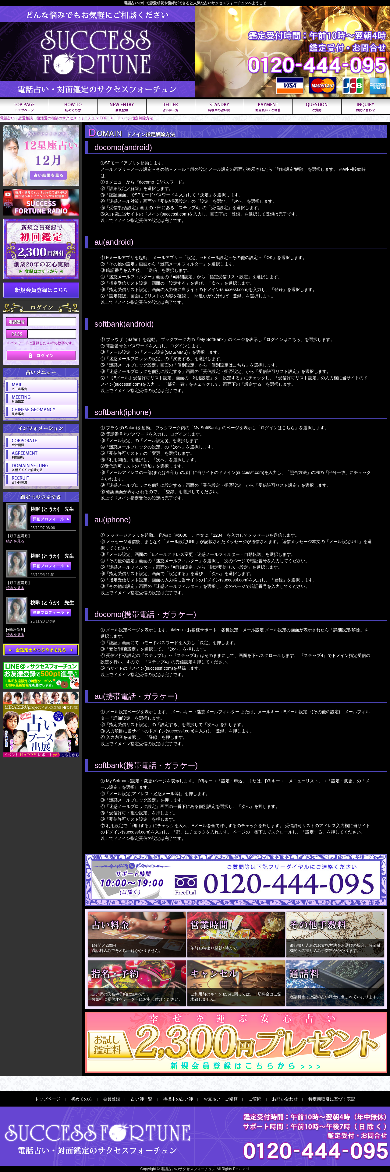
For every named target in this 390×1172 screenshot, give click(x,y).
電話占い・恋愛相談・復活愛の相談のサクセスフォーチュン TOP (53, 118)
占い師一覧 (141, 1099)
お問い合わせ (285, 1099)
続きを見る (15, 541)
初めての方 (81, 1099)
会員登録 (111, 1099)
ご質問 (255, 1099)
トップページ (47, 1099)
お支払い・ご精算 (221, 1099)
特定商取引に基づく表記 (331, 1099)
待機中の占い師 (178, 1099)
